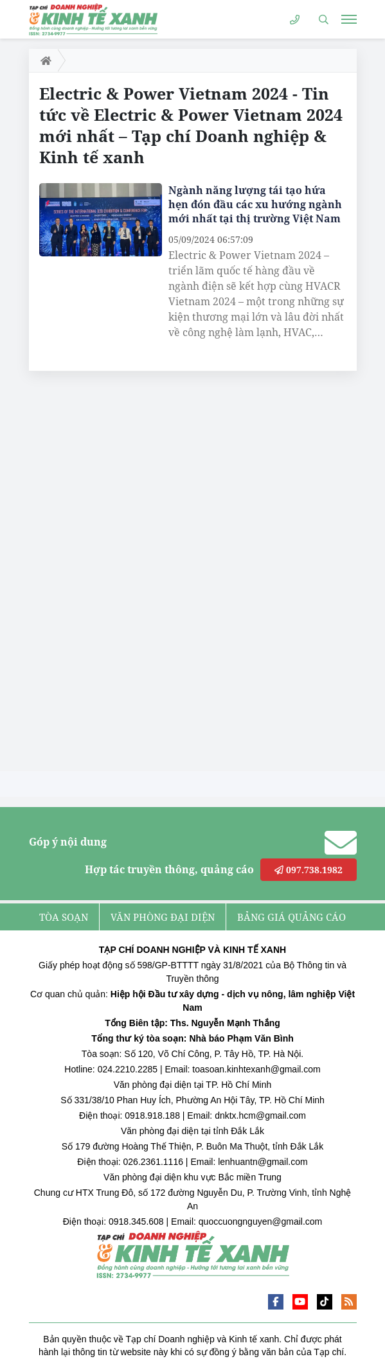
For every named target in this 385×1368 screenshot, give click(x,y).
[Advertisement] (125, 574)
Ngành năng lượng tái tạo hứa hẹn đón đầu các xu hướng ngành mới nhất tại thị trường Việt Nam (255, 204)
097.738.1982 (308, 870)
